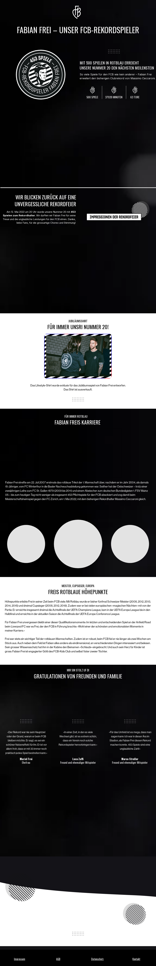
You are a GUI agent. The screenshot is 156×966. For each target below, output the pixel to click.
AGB (58, 959)
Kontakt (136, 959)
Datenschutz (97, 959)
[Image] (78, 356)
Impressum (19, 959)
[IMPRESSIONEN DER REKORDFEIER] (114, 217)
